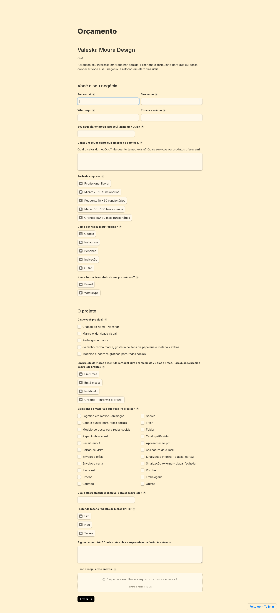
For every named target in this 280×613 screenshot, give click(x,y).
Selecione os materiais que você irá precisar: (106, 408)
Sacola (150, 416)
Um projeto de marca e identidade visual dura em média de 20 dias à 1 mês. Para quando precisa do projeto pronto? (139, 365)
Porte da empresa (89, 176)
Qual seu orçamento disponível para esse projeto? (110, 492)
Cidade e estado (151, 110)
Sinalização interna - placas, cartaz (170, 456)
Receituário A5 (92, 443)
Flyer (149, 422)
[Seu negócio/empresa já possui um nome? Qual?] (106, 133)
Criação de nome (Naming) (100, 326)
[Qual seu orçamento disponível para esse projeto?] (106, 500)
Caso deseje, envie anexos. (95, 569)
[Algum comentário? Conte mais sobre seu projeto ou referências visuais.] (140, 554)
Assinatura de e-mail (160, 449)
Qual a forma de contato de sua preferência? (106, 277)
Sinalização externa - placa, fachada (171, 463)
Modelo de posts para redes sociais (106, 429)
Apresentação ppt (158, 443)
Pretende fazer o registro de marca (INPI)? (105, 508)
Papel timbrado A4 (95, 436)
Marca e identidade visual (99, 333)
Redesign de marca (95, 340)
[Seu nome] (171, 101)
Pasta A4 (88, 470)
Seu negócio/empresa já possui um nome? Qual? (109, 126)
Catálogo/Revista (157, 436)
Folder (150, 429)
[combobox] (108, 117)
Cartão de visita (92, 449)
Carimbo (88, 483)
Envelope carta (92, 463)
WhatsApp (84, 110)
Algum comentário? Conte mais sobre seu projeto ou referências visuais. (125, 542)
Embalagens (154, 477)
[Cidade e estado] (171, 117)
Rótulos (151, 470)
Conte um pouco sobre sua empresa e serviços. (108, 142)
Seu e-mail (84, 94)
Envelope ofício (93, 456)
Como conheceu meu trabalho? (98, 226)
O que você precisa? (91, 319)
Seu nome (147, 94)
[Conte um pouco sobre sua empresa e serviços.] (140, 161)
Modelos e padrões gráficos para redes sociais (114, 353)
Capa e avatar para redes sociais (104, 422)
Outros (150, 483)
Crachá (87, 477)
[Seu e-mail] (108, 101)
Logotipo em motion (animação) (104, 416)
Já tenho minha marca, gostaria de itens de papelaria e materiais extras (130, 347)
